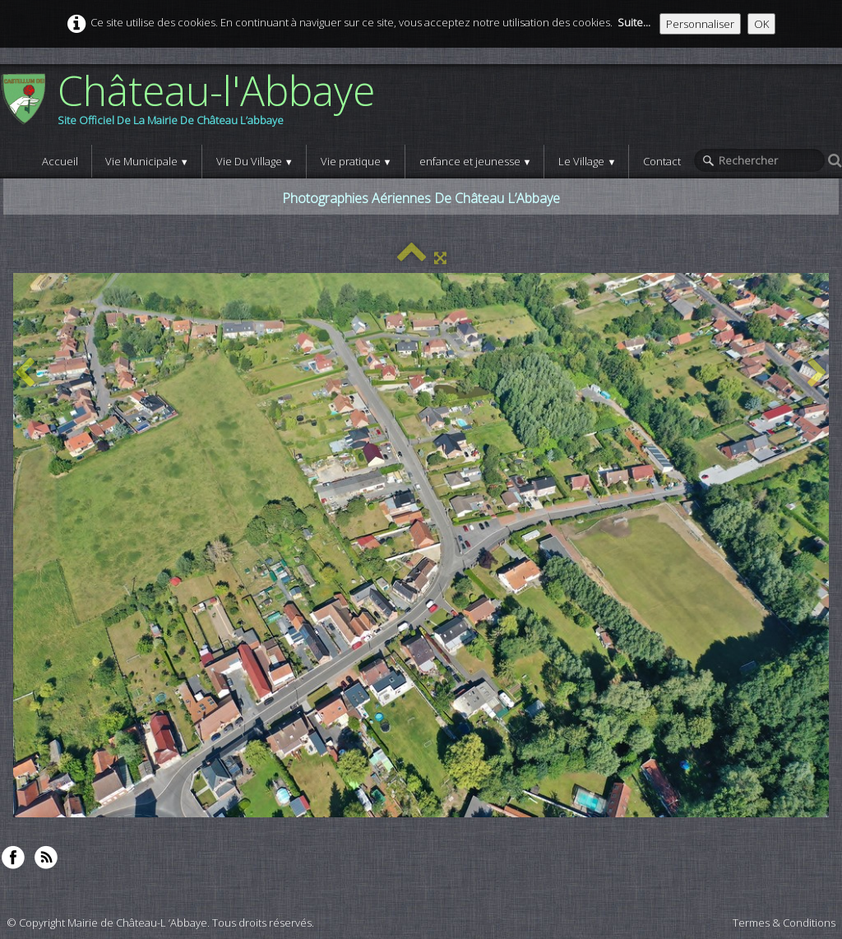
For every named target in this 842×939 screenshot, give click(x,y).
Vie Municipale (147, 161)
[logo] (193, 104)
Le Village (587, 161)
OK (761, 23)
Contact (662, 161)
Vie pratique (356, 161)
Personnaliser (700, 23)
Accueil (60, 161)
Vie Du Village (255, 161)
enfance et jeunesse (475, 161)
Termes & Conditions (784, 922)
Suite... (634, 22)
